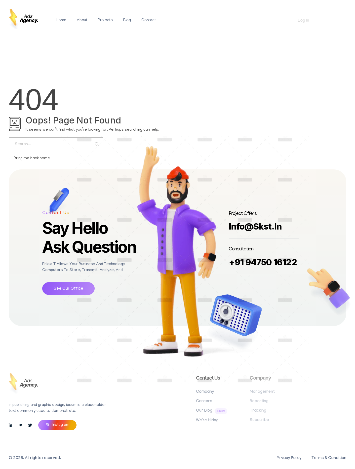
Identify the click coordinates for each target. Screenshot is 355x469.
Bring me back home (29, 158)
